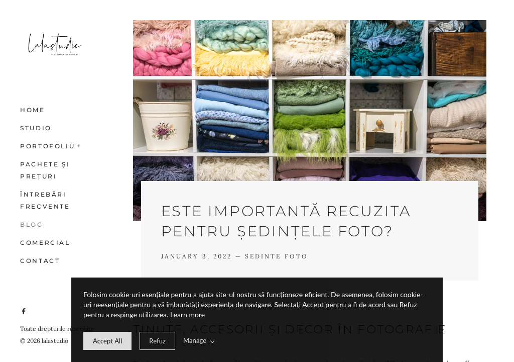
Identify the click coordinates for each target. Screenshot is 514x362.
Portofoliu (47, 146)
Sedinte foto (276, 256)
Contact (40, 260)
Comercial (45, 242)
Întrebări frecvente (45, 200)
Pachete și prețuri (45, 170)
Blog (31, 224)
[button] (79, 145)
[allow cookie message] (107, 341)
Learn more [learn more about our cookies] (187, 314)
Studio (36, 128)
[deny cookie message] (157, 341)
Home (32, 110)
